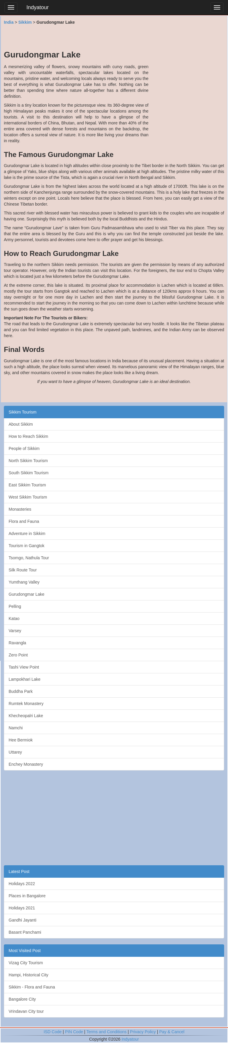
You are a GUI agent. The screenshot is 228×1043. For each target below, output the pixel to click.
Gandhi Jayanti (22, 920)
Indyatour (37, 7)
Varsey (15, 630)
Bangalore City (22, 999)
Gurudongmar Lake (27, 594)
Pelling (15, 606)
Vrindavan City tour (26, 1011)
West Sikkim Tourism (28, 497)
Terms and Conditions (106, 1031)
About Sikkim (21, 424)
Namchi (16, 727)
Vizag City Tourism (26, 962)
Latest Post (19, 871)
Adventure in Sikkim (27, 533)
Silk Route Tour (23, 570)
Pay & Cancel (171, 1031)
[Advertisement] (114, 37)
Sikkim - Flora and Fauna (32, 987)
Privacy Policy (143, 1031)
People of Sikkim (24, 448)
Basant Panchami (25, 932)
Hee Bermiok (21, 740)
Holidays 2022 (22, 883)
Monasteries (20, 509)
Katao (14, 618)
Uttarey (15, 752)
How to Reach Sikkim (28, 436)
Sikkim (25, 22)
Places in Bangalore (27, 895)
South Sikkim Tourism (28, 472)
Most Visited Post (25, 950)
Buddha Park (21, 691)
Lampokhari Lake (24, 679)
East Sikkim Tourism (27, 485)
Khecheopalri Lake (26, 715)
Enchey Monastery (26, 764)
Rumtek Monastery (26, 703)
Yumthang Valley (24, 582)
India (9, 22)
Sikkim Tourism (23, 412)
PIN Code (74, 1031)
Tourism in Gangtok (27, 545)
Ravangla (17, 642)
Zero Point (18, 655)
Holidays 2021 (22, 908)
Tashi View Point (24, 667)
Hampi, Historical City (28, 974)
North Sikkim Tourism (28, 460)
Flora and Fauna (24, 521)
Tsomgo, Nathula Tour (29, 557)
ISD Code (53, 1031)
